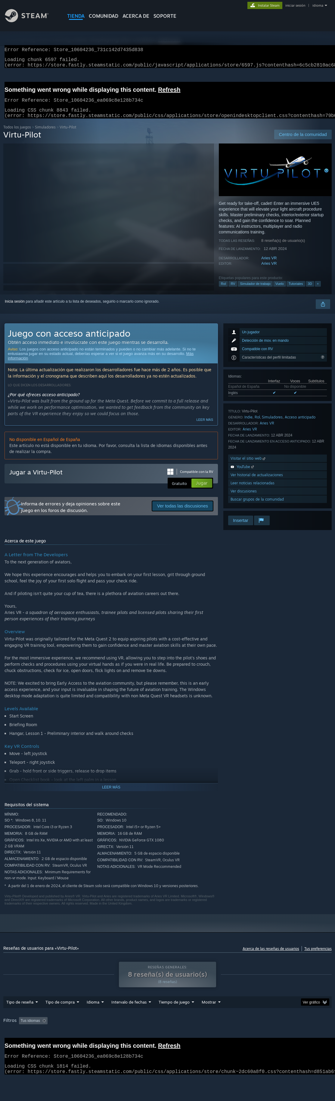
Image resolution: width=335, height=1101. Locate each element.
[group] (167, 1040)
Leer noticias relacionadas (253, 490)
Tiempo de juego (174, 1017)
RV (233, 291)
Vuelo (279, 291)
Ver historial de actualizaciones (257, 482)
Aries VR (269, 265)
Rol (223, 291)
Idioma (93, 1017)
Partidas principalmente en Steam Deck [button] (240, 1036)
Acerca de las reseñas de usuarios (271, 956)
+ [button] (318, 291)
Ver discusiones (244, 498)
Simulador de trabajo (255, 291)
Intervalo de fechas (129, 1017)
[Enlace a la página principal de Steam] (31, 20)
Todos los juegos (17, 134)
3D (310, 291)
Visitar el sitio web (248, 465)
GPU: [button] (29, 1044)
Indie (248, 424)
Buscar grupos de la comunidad (257, 506)
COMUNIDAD (103, 16)
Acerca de (136, 16)
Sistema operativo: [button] (299, 1036)
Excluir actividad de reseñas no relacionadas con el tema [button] (112, 1036)
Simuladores (45, 134)
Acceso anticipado (300, 424)
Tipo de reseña (19, 1017)
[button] (23, 1036)
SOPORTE (165, 16)
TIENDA (76, 16)
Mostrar (209, 1017)
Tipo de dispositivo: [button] (60, 1044)
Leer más (204, 427)
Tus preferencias (318, 956)
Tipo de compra (60, 1017)
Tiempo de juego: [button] (183, 1036)
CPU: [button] (9, 1044)
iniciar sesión (295, 5)
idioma (317, 5)
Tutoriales (296, 291)
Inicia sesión (15, 309)
